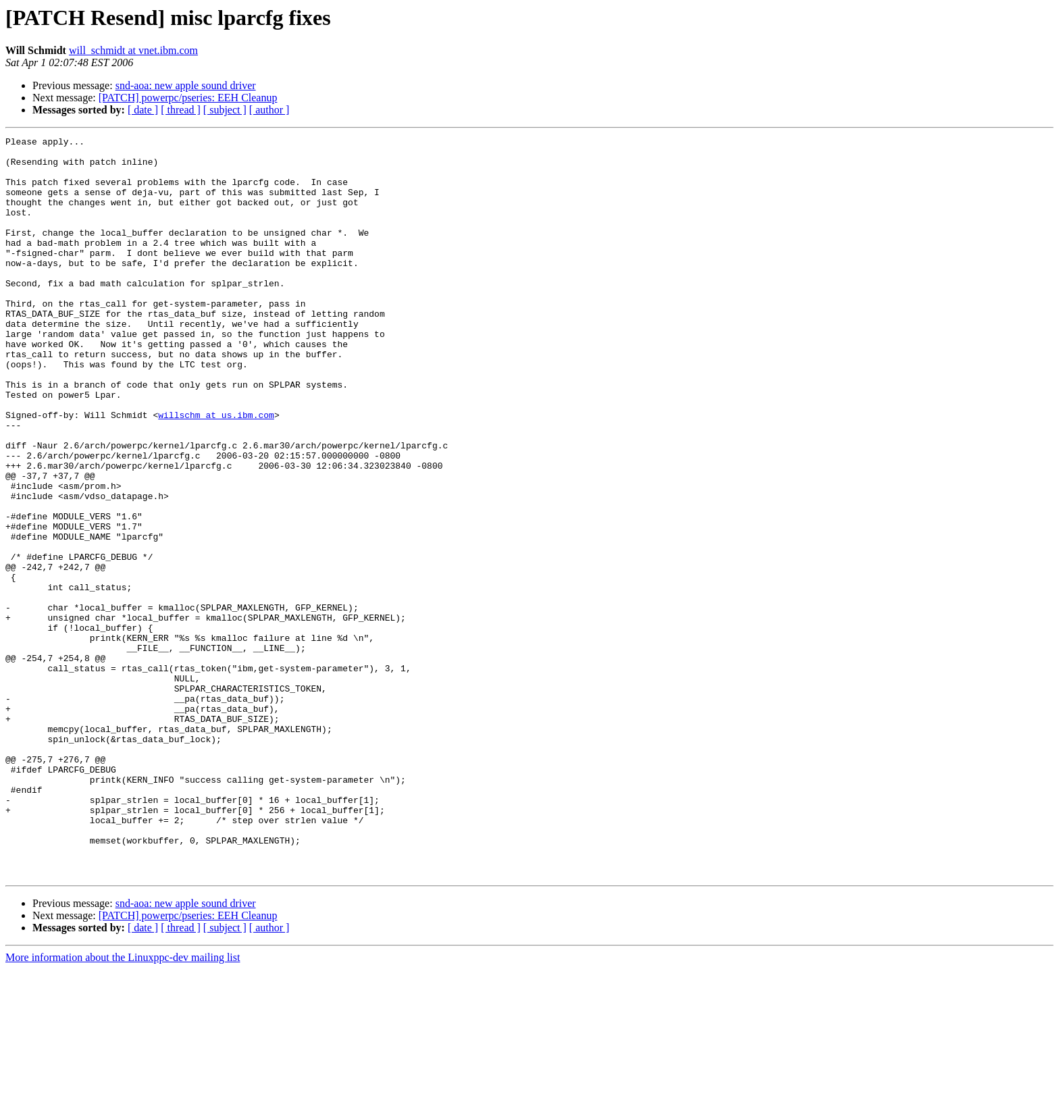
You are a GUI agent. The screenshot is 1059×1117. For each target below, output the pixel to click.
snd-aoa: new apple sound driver (185, 85)
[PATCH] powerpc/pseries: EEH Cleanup (188, 97)
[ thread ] (181, 109)
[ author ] (269, 109)
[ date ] (143, 109)
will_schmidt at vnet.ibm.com (133, 50)
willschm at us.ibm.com (216, 471)
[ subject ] (225, 109)
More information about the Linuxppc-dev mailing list (122, 1105)
